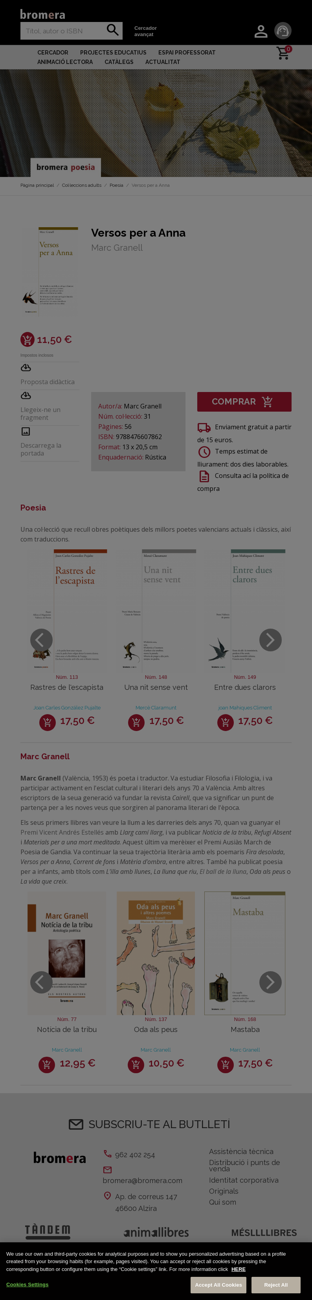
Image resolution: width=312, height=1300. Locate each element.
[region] (156, 1271)
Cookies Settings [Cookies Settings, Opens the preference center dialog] (27, 1284)
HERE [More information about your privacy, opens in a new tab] (238, 1269)
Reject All (276, 1285)
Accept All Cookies (218, 1285)
